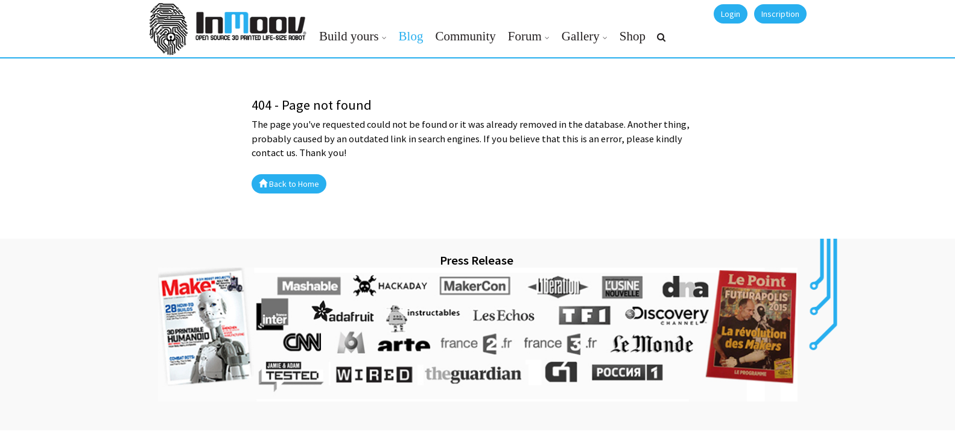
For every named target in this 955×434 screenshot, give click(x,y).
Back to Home (289, 183)
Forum (525, 36)
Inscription (780, 13)
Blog (411, 36)
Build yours (349, 36)
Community (465, 36)
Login (730, 13)
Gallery (581, 36)
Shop (633, 36)
